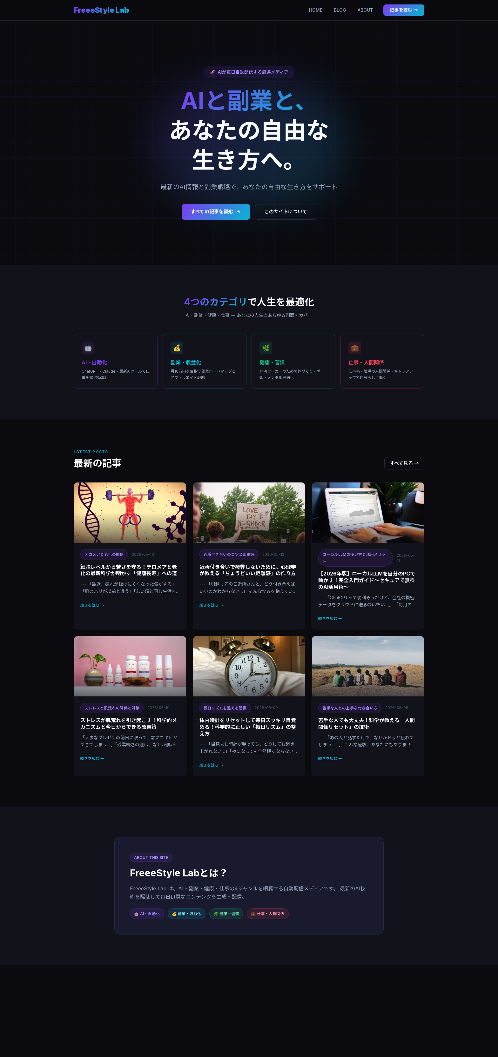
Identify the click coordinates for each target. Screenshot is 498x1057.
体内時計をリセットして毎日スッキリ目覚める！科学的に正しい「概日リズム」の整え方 (247, 727)
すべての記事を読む (216, 212)
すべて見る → (404, 463)
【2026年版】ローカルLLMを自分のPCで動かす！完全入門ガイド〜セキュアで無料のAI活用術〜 (366, 580)
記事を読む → (404, 9)
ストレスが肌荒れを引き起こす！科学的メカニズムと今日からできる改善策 (128, 723)
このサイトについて (285, 212)
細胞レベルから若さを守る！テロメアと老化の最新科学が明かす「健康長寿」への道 (128, 570)
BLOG (340, 10)
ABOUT (365, 10)
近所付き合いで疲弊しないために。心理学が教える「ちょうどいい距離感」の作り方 (247, 570)
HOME (315, 10)
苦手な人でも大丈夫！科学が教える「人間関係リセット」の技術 (366, 723)
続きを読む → (92, 605)
